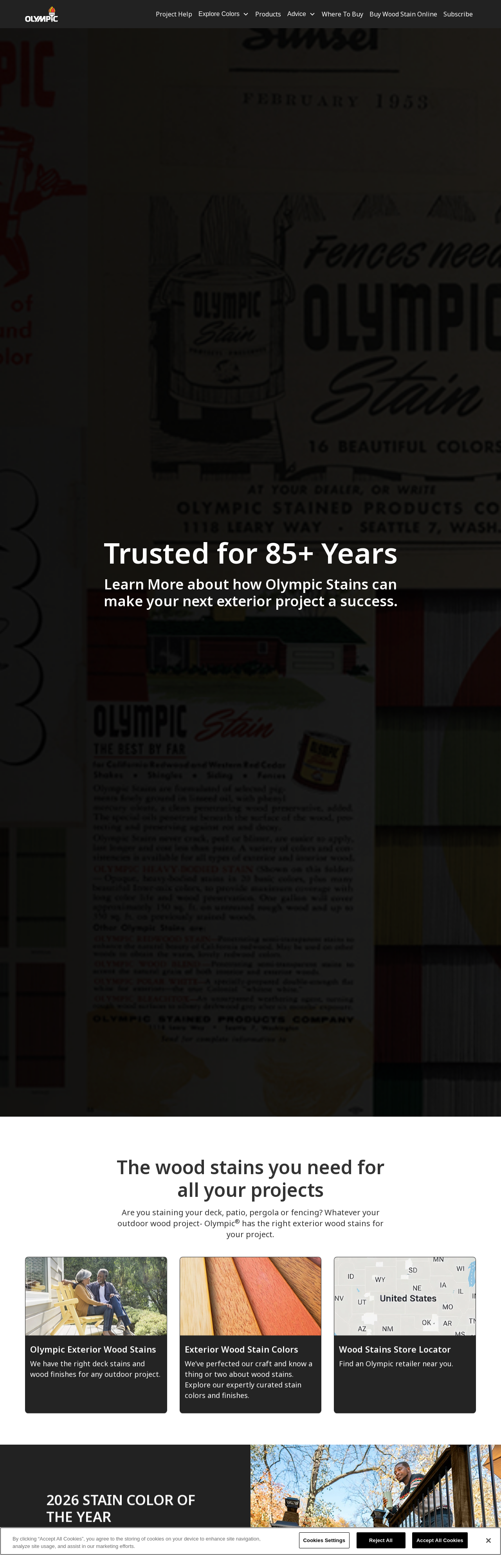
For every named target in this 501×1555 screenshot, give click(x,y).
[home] (42, 14)
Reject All (381, 1545)
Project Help (174, 14)
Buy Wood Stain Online (403, 14)
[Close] (488, 1544)
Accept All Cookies (439, 1545)
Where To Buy (342, 14)
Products (268, 14)
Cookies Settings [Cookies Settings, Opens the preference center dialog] (324, 1545)
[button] (223, 14)
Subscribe (458, 14)
